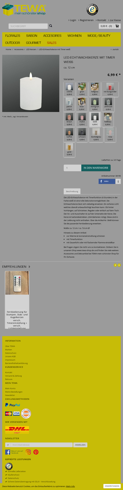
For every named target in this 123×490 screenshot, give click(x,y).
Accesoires (52, 35)
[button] (117, 26)
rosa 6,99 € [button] (110, 134)
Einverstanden (112, 486)
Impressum (10, 359)
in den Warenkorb (96, 167)
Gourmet (33, 43)
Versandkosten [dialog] (22, 116)
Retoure (8, 379)
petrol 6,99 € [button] (69, 104)
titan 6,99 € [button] (81, 104)
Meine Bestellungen (13, 391)
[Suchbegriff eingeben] (28, 26)
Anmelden (80, 444)
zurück (116, 49)
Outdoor (12, 43)
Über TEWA (10, 346)
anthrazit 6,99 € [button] (108, 104)
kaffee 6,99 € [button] (69, 134)
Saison (31, 35)
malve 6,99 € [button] (82, 119)
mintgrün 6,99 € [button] (95, 104)
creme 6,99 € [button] (69, 89)
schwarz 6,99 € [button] (82, 134)
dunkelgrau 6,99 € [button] (96, 134)
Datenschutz (10, 353)
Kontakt (101, 20)
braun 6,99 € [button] (69, 119)
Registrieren (87, 20)
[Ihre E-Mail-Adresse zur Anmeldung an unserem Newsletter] (42, 444)
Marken (8, 349)
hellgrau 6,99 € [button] (94, 89)
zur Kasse (115, 20)
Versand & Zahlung (13, 375)
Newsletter (10, 395)
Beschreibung (72, 191)
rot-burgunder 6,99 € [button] (110, 89)
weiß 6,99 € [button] (95, 119)
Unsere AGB (10, 356)
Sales (51, 43)
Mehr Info (70, 486)
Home (8, 49)
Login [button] (73, 20)
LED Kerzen (31, 49)
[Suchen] (50, 25)
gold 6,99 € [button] (69, 149)
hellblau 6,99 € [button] (107, 119)
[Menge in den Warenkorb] (72, 168)
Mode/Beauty (99, 35)
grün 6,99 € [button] (82, 89)
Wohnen (74, 35)
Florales (12, 35)
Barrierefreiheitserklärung (16, 363)
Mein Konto (10, 388)
